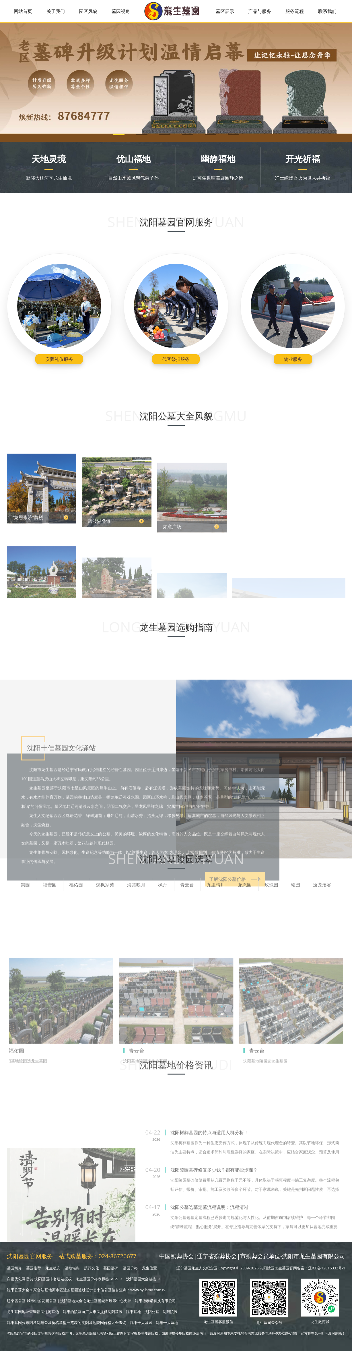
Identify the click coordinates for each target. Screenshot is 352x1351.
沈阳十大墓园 (141, 1322)
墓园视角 (121, 11)
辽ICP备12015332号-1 (326, 1268)
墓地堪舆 (72, 1268)
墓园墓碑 (110, 1268)
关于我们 (55, 11)
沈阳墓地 (133, 1311)
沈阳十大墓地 (167, 1322)
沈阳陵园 (170, 1311)
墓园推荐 (33, 1268)
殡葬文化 (91, 1268)
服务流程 (294, 11)
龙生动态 (52, 1268)
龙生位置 (149, 1268)
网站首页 (23, 11)
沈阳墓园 (115, 1311)
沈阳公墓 (151, 1311)
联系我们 (327, 11)
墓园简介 (14, 1268)
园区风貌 (88, 11)
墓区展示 (225, 11)
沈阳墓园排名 (45, 1279)
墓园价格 (130, 1268)
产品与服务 (259, 11)
